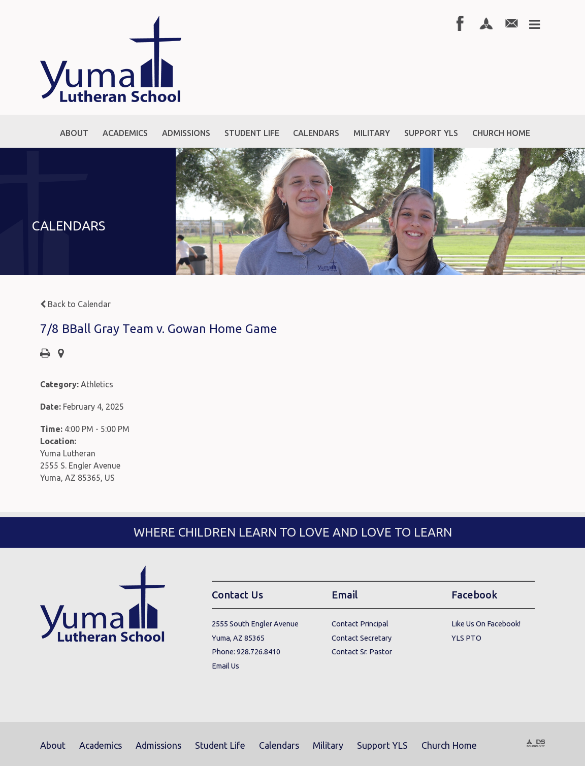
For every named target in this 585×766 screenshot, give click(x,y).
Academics (100, 745)
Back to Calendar (75, 304)
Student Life (220, 745)
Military (328, 745)
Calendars (279, 745)
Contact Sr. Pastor (362, 651)
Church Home (449, 745)
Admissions (158, 745)
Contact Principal (360, 623)
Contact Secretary (362, 638)
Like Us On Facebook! (486, 623)
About (53, 745)
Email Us (225, 665)
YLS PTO (466, 638)
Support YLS (382, 745)
